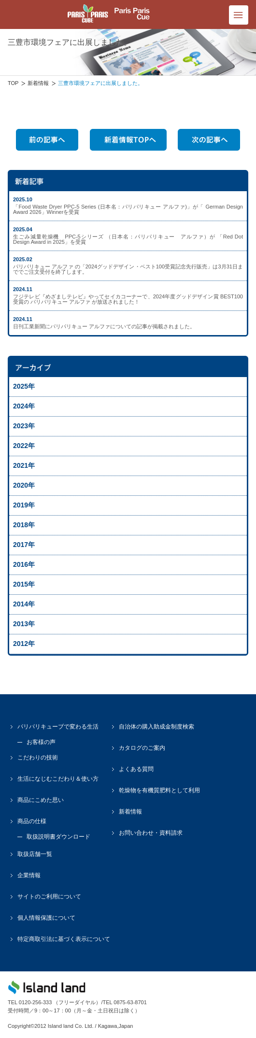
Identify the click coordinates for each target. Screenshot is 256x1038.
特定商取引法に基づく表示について (63, 939)
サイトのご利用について (49, 896)
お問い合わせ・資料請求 (151, 833)
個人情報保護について (46, 918)
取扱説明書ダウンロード (58, 837)
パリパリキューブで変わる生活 (58, 726)
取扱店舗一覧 (34, 854)
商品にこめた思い (40, 800)
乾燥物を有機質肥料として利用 (159, 790)
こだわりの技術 (37, 757)
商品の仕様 (31, 821)
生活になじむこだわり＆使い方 (58, 779)
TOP (13, 83)
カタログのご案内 (142, 748)
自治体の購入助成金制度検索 (156, 726)
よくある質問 (136, 769)
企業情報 (29, 875)
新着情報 (38, 83)
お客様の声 (41, 742)
